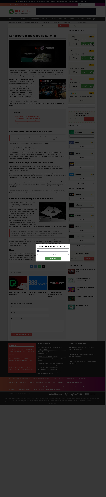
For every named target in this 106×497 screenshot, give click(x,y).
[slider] (38, 251)
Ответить (53, 258)
